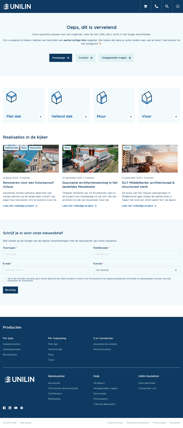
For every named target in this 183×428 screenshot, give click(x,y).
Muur (51, 355)
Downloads (99, 394)
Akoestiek (54, 383)
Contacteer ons (147, 388)
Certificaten (55, 394)
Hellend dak (55, 349)
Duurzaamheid (146, 383)
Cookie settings (115, 423)
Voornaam (9, 248)
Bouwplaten (10, 355)
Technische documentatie (63, 388)
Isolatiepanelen (12, 349)
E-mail (7, 264)
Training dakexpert (104, 404)
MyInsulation (100, 399)
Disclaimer (175, 423)
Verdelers (99, 383)
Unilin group (25, 423)
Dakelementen (11, 344)
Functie (98, 264)
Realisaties (54, 399)
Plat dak (53, 344)
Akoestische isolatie (105, 344)
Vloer (51, 360)
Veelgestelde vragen (105, 388)
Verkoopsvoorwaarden (137, 423)
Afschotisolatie (102, 349)
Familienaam (101, 248)
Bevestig (10, 290)
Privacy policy (159, 423)
